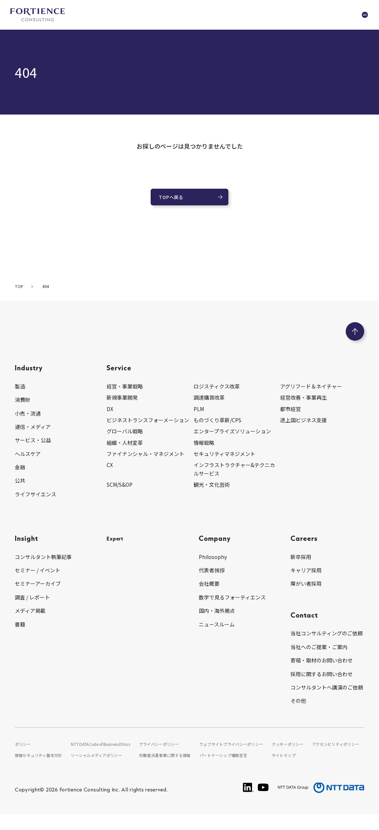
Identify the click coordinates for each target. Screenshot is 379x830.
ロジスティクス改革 (217, 392)
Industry (29, 374)
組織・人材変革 (125, 449)
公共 (20, 487)
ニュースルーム (217, 630)
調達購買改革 (209, 403)
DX (110, 415)
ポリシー (24, 750)
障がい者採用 (306, 590)
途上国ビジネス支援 (303, 426)
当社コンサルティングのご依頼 (327, 640)
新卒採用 (301, 563)
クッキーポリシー (290, 750)
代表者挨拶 (212, 576)
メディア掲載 (30, 617)
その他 (298, 707)
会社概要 (209, 590)
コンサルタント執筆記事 (43, 563)
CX (110, 471)
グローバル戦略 (125, 438)
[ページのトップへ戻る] (355, 337)
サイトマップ (285, 771)
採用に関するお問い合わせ (322, 680)
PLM (199, 415)
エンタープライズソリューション (232, 438)
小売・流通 (28, 419)
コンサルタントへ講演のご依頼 (327, 693)
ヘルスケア (28, 460)
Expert (118, 544)
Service (119, 374)
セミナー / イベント (37, 576)
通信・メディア (33, 433)
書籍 (20, 630)
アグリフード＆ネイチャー (311, 392)
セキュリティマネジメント (224, 460)
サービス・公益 (33, 446)
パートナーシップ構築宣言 (229, 771)
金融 (20, 473)
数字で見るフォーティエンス (232, 603)
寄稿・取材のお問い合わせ (322, 666)
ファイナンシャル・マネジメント (145, 460)
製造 (20, 392)
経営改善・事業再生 (303, 403)
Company (215, 544)
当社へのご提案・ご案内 (319, 653)
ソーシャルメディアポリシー (100, 771)
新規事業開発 (122, 403)
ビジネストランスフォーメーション (148, 426)
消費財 (22, 406)
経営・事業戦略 (125, 392)
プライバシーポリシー (163, 750)
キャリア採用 (306, 576)
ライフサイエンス (35, 500)
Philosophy (213, 563)
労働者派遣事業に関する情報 (170, 771)
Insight (26, 544)
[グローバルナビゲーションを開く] (358, 15)
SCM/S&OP (120, 491)
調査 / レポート (32, 603)
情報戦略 (204, 449)
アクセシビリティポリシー (338, 750)
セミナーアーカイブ (38, 590)
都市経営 (290, 415)
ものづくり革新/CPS (217, 426)
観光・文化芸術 (212, 491)
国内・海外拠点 (217, 617)
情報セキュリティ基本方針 (41, 771)
